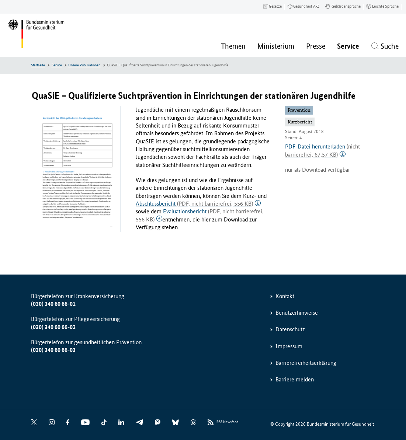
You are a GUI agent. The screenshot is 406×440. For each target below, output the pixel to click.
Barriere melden (294, 379)
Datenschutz (290, 329)
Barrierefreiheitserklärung (305, 362)
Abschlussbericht (194, 203)
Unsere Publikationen (84, 65)
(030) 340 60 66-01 (53, 303)
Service (57, 65)
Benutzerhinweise (296, 312)
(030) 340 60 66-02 (53, 327)
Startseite (38, 65)
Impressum (288, 346)
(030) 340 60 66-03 (53, 349)
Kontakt (284, 296)
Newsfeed (227, 422)
